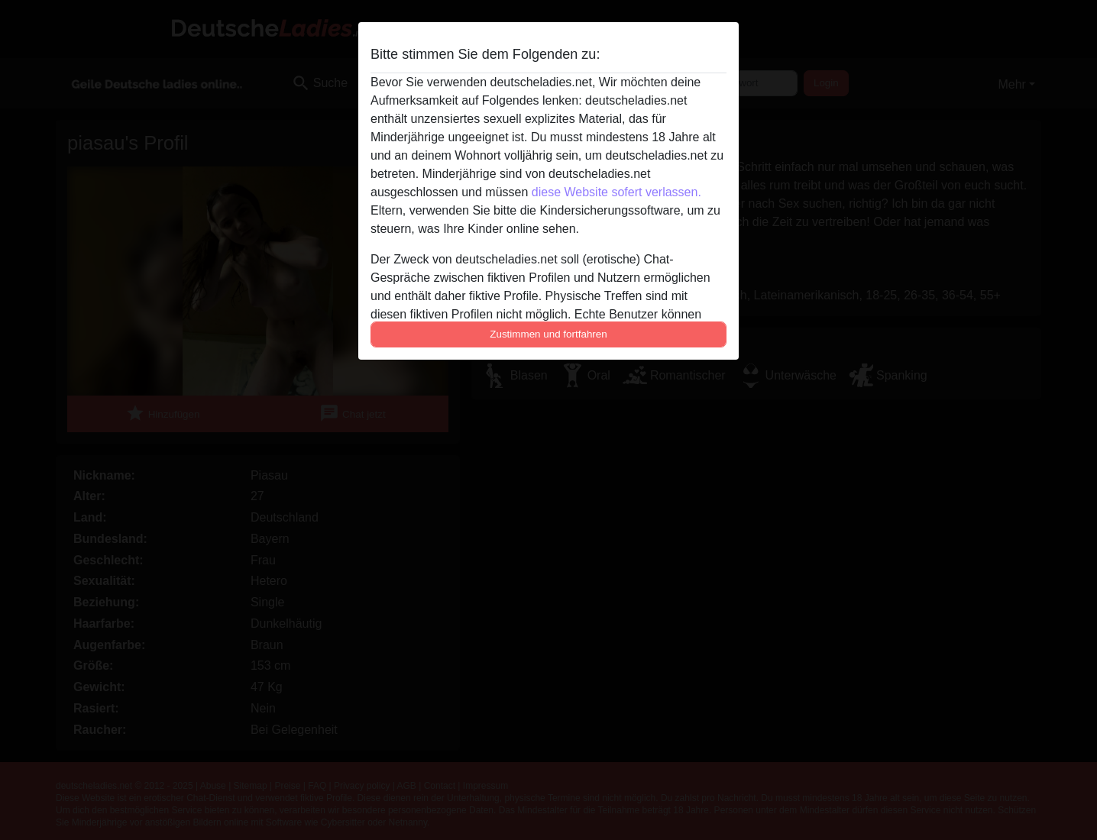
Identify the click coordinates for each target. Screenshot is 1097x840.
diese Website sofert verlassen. (616, 192)
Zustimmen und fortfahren (548, 334)
